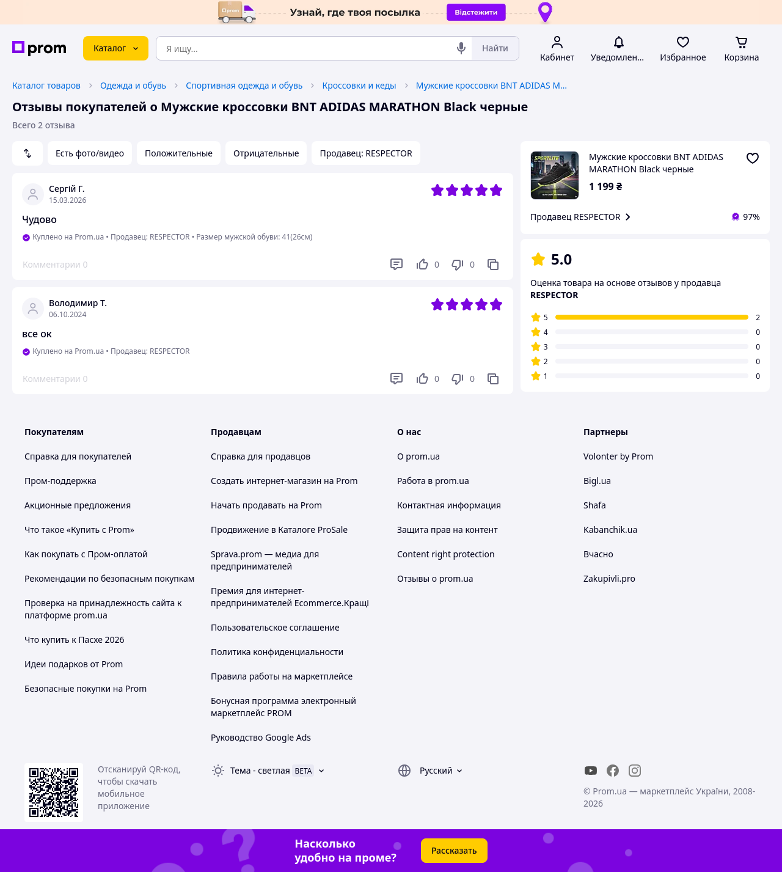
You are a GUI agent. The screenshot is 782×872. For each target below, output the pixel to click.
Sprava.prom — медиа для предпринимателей (265, 560)
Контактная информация (449, 505)
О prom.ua (418, 456)
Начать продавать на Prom (266, 505)
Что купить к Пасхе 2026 (74, 639)
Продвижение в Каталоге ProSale (279, 529)
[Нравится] (427, 264)
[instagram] (634, 770)
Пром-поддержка (60, 480)
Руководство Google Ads (261, 737)
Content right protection (446, 554)
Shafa (594, 505)
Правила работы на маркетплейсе (282, 676)
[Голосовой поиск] (461, 48)
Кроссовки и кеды (359, 85)
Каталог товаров (46, 85)
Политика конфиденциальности (277, 652)
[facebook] (612, 770)
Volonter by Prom (618, 456)
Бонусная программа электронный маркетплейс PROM (283, 707)
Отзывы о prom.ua (435, 578)
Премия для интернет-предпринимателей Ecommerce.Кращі (290, 597)
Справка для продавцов (260, 456)
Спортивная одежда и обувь (244, 85)
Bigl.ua (597, 480)
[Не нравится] (462, 264)
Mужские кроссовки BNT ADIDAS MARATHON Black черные (492, 85)
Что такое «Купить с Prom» (79, 529)
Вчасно (598, 554)
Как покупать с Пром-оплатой (86, 554)
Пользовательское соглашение (275, 627)
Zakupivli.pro (609, 578)
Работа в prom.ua (433, 480)
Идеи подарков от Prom (73, 664)
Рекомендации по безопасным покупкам (109, 578)
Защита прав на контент (447, 529)
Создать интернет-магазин (266, 480)
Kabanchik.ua (610, 529)
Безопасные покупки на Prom (85, 688)
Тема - (260, 770)
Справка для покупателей (77, 456)
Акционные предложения (77, 505)
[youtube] (590, 770)
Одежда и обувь (133, 85)
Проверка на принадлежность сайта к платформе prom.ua (102, 609)
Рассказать (454, 850)
